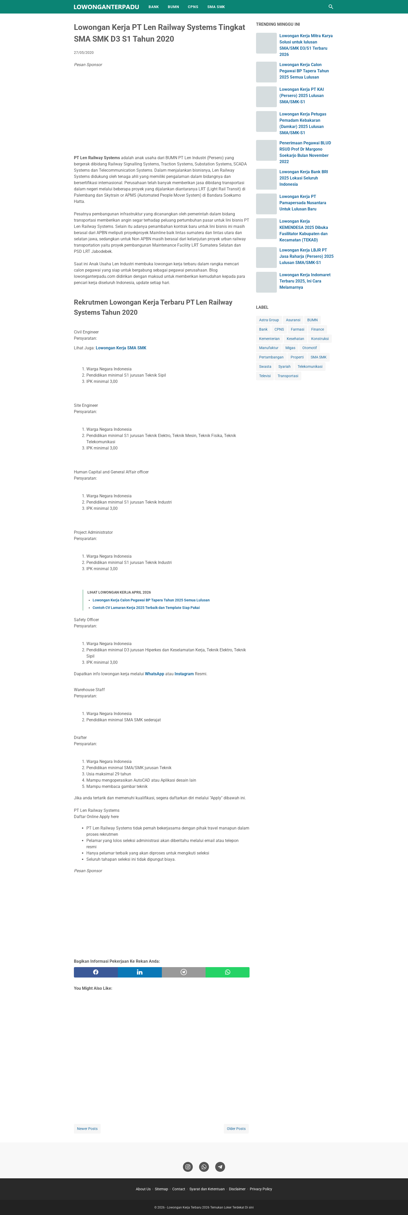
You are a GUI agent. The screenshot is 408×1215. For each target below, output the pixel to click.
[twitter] (140, 972)
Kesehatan (295, 339)
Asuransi (293, 320)
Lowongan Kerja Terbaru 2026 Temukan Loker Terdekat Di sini (210, 1207)
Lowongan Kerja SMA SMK (121, 347)
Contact (178, 1189)
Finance (317, 329)
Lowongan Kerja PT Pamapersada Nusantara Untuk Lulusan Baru (302, 202)
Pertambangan (271, 357)
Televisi (265, 376)
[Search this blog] (331, 7)
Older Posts (236, 1129)
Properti (297, 357)
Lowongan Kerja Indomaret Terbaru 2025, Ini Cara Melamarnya (304, 281)
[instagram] (188, 1167)
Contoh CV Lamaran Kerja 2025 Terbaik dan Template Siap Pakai (146, 608)
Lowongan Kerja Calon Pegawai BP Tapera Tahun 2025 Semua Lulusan (151, 600)
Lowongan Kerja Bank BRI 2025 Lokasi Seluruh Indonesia (303, 178)
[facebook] (96, 972)
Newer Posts (87, 1129)
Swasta (265, 366)
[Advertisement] (162, 112)
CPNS (193, 7)
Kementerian (269, 339)
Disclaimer (237, 1189)
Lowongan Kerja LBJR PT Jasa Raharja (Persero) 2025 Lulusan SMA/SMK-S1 (306, 256)
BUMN (173, 7)
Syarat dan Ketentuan (207, 1189)
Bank (263, 329)
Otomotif (309, 348)
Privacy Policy (261, 1189)
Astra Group (269, 320)
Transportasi (288, 376)
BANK (154, 7)
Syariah (284, 366)
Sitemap (161, 1189)
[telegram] (184, 972)
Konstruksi (320, 339)
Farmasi (297, 329)
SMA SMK (216, 7)
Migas (290, 348)
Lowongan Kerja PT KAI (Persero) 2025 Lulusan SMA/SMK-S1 (301, 95)
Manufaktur (268, 348)
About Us (143, 1189)
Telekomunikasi (310, 366)
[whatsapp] (228, 972)
